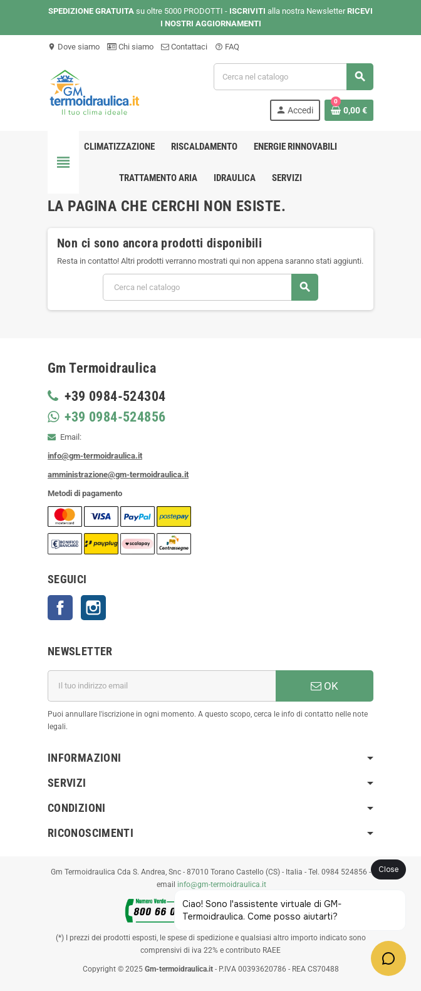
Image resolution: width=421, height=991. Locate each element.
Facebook (60, 607)
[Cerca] (293, 76)
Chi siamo (130, 46)
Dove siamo (74, 46)
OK (324, 686)
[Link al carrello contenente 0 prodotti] (349, 110)
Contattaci (184, 46)
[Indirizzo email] (162, 686)
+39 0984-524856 (113, 417)
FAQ (227, 46)
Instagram (93, 607)
